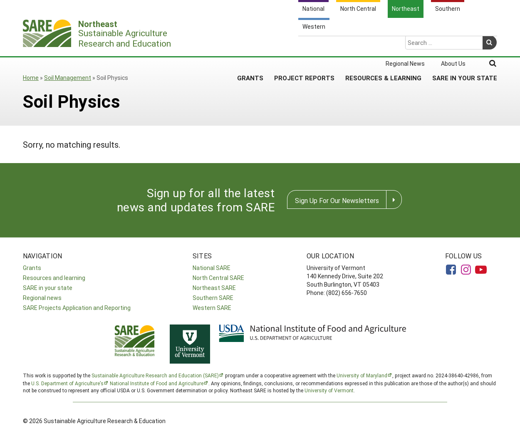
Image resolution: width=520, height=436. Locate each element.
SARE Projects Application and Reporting (77, 308)
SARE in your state (47, 288)
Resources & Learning (383, 45)
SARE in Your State (464, 45)
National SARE (211, 268)
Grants (250, 45)
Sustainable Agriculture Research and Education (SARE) (155, 375)
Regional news (42, 298)
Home (31, 78)
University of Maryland (362, 375)
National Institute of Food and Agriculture (156, 383)
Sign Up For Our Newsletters (337, 200)
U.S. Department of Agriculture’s (67, 383)
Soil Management (67, 78)
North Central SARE (218, 278)
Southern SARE (213, 298)
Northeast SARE (214, 288)
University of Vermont (329, 390)
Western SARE (212, 308)
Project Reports (304, 45)
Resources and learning (54, 278)
